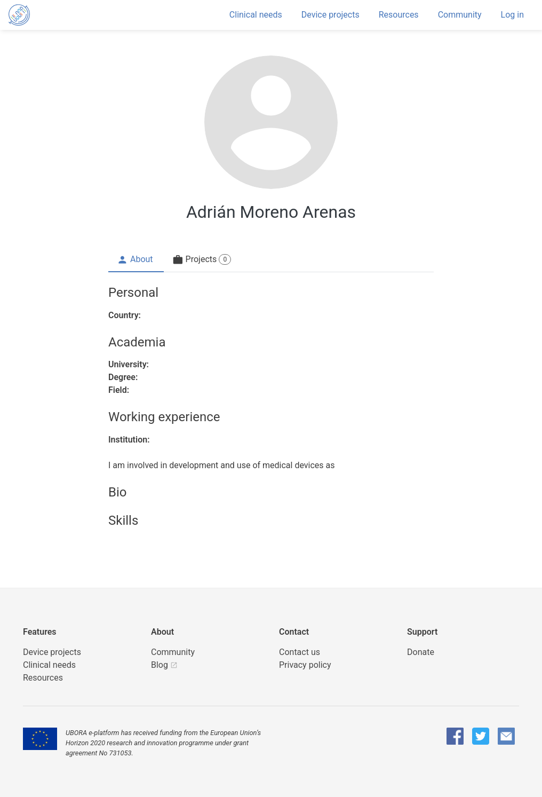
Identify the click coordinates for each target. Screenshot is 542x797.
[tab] (136, 260)
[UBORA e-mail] (506, 736)
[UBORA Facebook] (455, 736)
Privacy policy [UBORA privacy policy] (305, 665)
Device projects (330, 15)
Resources (399, 15)
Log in (512, 15)
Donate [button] (420, 652)
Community (460, 15)
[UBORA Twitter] (480, 736)
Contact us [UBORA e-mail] (299, 652)
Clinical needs (255, 15)
